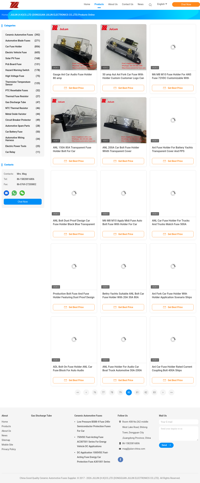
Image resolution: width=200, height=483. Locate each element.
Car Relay (22, 152)
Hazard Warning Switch (22, 70)
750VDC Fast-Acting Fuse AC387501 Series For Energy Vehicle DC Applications (91, 442)
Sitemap (6, 440)
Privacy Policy (9, 449)
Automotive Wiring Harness (22, 139)
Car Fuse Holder (22, 46)
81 (137, 392)
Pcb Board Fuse (22, 64)
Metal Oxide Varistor (22, 114)
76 (94, 392)
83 (154, 392)
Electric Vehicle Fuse (22, 52)
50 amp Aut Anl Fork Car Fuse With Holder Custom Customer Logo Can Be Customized (123, 78)
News (4, 435)
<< (78, 392)
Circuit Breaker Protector (22, 120)
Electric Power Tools (22, 146)
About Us (6, 431)
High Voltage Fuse (22, 76)
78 (111, 392)
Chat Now (186, 4)
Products (6, 426)
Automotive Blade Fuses (22, 40)
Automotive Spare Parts (22, 125)
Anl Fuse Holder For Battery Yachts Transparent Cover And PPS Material (172, 151)
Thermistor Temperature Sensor (22, 83)
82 (146, 392)
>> (171, 392)
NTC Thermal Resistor (22, 108)
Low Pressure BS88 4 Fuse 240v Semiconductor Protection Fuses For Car (93, 426)
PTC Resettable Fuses (22, 90)
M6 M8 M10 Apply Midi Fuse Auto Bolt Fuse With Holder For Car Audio (122, 224)
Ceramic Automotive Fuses (22, 34)
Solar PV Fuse (22, 58)
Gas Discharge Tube (22, 102)
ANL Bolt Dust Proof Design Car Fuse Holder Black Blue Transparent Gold (74, 224)
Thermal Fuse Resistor (22, 96)
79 (120, 392)
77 (103, 392)
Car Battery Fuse (22, 131)
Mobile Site (7, 444)
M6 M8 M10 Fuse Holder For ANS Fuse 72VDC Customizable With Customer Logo (171, 78)
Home (5, 421)
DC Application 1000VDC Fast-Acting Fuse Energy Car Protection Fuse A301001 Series (93, 457)
